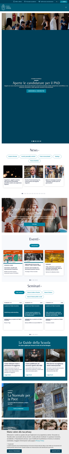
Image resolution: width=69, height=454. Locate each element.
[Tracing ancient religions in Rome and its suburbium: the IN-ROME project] (33, 315)
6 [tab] (40, 141)
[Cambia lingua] (57, 1)
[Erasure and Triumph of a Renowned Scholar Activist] (33, 262)
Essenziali (10, 444)
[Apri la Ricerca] (63, 2)
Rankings (57, 156)
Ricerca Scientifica (34, 160)
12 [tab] (41, 194)
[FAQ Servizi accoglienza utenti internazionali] (55, 364)
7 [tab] (32, 194)
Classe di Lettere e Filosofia (33, 292)
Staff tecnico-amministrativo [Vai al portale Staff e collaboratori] (46, 1)
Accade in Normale (12, 156)
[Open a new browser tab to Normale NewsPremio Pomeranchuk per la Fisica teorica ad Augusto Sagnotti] (33, 175)
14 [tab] (44, 194)
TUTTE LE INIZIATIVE (18, 410)
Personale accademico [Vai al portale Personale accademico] (30, 1)
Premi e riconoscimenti (45, 156)
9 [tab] (36, 194)
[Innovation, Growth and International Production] (12, 263)
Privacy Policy (40, 441)
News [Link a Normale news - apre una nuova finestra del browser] (34, 150)
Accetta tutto (56, 451)
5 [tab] (39, 141)
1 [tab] (32, 141)
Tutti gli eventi (34, 245)
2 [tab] (34, 141)
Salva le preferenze (14, 451)
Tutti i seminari (19, 292)
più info (34, 224)
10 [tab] (38, 194)
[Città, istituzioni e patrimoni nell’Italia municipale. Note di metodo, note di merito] (54, 262)
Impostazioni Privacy (9, 428)
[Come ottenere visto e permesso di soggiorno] (13, 364)
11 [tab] (39, 194)
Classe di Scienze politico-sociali (34, 296)
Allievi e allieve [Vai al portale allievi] (17, 1)
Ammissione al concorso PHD (36, 91)
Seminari (34, 286)
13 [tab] (43, 194)
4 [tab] (37, 141)
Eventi (34, 239)
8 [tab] (34, 194)
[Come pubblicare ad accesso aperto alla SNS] (34, 364)
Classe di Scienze (48, 292)
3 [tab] (35, 141)
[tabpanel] (12, 177)
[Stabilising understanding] (12, 315)
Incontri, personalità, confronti (28, 156)
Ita (56, 1)
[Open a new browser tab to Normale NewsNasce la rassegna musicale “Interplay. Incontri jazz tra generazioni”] (54, 175)
